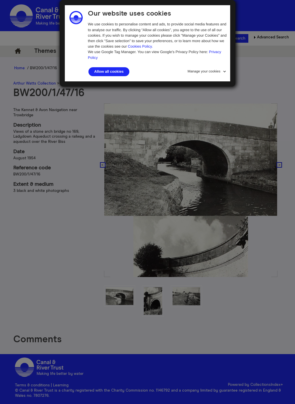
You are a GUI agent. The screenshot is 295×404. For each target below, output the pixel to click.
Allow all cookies (109, 72)
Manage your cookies (204, 71)
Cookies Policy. (140, 46)
